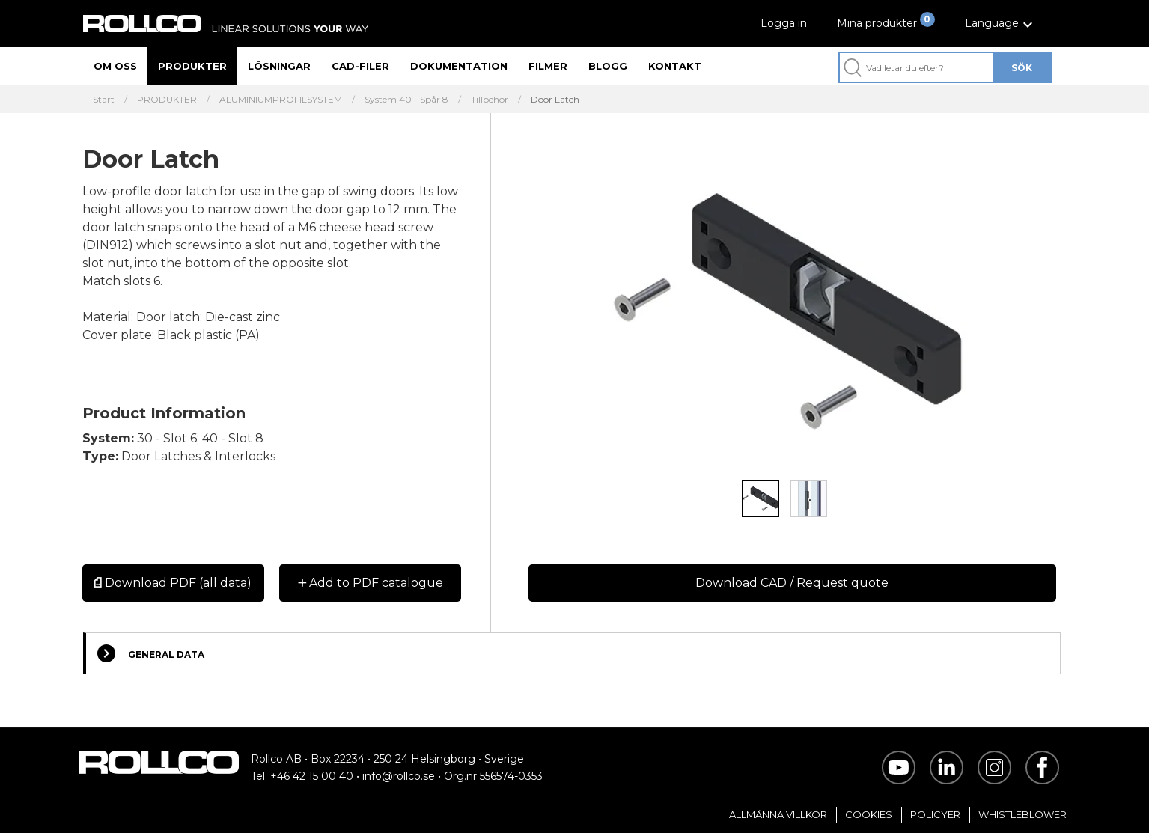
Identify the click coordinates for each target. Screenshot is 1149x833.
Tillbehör (489, 99)
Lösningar (279, 66)
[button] (1001, 23)
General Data (150, 653)
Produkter (192, 66)
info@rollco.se (398, 776)
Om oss (115, 66)
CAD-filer (360, 66)
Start (104, 99)
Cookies (868, 814)
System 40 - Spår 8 (406, 99)
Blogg (607, 66)
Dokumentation (459, 66)
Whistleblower (1022, 814)
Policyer (935, 814)
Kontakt (674, 66)
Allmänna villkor (778, 814)
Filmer (547, 66)
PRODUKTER (167, 99)
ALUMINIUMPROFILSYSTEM (280, 99)
